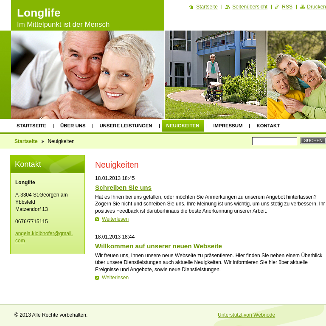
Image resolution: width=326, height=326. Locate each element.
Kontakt (268, 125)
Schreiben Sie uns (123, 187)
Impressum (227, 125)
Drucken (316, 7)
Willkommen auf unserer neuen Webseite (158, 246)
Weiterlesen (115, 219)
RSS (287, 7)
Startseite (31, 125)
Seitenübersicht (249, 7)
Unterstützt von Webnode (246, 315)
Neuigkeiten (183, 125)
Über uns (73, 125)
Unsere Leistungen (126, 125)
